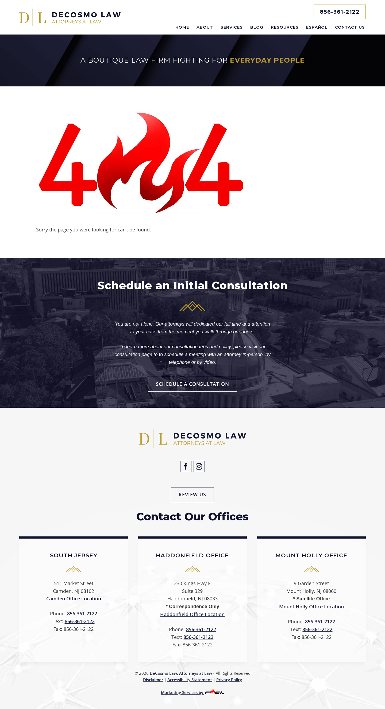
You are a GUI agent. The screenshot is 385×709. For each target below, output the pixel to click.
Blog (256, 27)
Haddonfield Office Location (192, 614)
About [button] (205, 27)
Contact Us (350, 27)
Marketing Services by (192, 692)
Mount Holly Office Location (311, 606)
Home (182, 27)
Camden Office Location (73, 598)
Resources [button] (285, 27)
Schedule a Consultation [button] (192, 384)
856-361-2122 (340, 12)
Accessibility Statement (189, 679)
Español (317, 27)
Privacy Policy (229, 679)
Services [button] (232, 27)
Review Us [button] (192, 494)
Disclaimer (153, 679)
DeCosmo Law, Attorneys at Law (181, 673)
